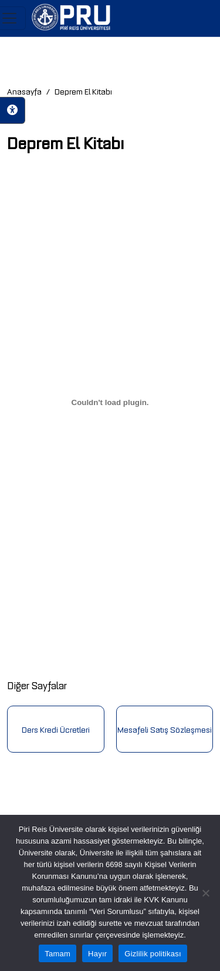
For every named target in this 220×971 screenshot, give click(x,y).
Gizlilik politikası (152, 953)
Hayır (97, 953)
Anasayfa (24, 90)
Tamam (57, 953)
